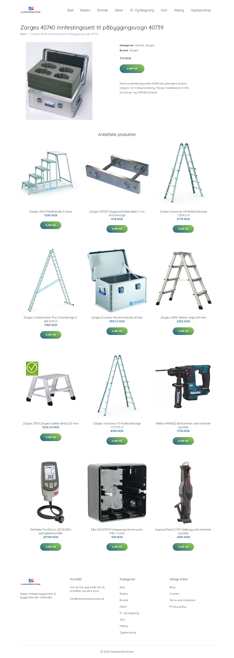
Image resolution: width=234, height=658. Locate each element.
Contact (174, 594)
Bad (70, 10)
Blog (172, 587)
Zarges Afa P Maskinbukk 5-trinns (50, 212)
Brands (102, 10)
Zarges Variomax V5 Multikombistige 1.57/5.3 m (117, 425)
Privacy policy (177, 607)
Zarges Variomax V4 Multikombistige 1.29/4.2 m (183, 213)
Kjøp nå (132, 69)
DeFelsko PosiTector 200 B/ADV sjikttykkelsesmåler (50, 531)
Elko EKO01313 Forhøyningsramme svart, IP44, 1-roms (117, 531)
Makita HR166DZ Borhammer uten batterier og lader (183, 425)
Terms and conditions (182, 600)
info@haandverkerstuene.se (87, 599)
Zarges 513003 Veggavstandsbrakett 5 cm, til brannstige (117, 213)
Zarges (149, 45)
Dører (119, 10)
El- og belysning (142, 10)
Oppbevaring (200, 10)
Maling (179, 10)
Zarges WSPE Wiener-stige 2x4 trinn (183, 318)
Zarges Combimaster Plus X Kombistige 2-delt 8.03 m (51, 319)
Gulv (164, 10)
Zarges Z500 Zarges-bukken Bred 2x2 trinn (51, 424)
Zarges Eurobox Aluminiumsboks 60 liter (117, 318)
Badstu (85, 10)
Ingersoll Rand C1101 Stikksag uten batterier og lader (183, 531)
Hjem (23, 34)
